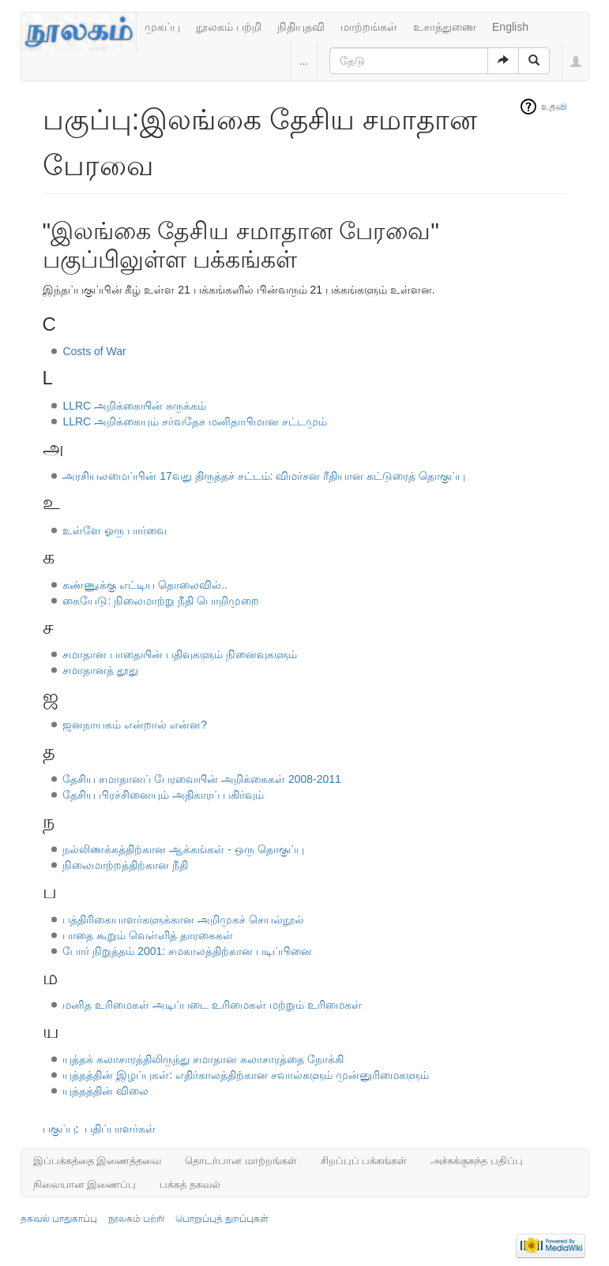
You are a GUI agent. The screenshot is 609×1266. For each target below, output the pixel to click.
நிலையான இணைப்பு (85, 1184)
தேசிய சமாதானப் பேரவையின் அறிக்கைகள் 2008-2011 (201, 779)
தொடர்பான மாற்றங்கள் (241, 1161)
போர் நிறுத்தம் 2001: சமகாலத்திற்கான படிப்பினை (187, 951)
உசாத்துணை (444, 27)
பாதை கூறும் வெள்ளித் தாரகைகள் (147, 935)
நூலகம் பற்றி (228, 27)
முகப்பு (162, 27)
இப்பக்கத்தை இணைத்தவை (97, 1161)
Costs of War (94, 351)
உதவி (554, 106)
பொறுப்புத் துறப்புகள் (222, 1218)
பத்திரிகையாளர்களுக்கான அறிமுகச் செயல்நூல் (183, 919)
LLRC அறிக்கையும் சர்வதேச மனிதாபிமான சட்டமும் (194, 421)
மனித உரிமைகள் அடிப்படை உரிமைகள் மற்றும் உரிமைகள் (211, 1004)
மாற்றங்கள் (368, 27)
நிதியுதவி (301, 27)
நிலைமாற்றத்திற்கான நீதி (125, 865)
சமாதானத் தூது (100, 670)
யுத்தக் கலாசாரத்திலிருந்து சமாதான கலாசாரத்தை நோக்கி (203, 1059)
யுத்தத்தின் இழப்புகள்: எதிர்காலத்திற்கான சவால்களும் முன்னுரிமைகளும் (245, 1075)
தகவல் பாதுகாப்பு (59, 1218)
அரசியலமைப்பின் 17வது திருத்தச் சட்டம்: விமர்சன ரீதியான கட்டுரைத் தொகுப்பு (263, 476)
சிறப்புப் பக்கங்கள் (364, 1161)
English (510, 27)
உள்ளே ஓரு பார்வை (114, 530)
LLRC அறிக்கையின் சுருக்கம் (134, 405)
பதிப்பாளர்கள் (120, 1128)
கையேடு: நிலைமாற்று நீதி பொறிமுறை (160, 600)
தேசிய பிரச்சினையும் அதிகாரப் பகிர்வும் (163, 794)
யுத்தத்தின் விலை (105, 1090)
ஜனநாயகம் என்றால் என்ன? (134, 724)
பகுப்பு (59, 1128)
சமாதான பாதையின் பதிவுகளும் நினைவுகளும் (179, 654)
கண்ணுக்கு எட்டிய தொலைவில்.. (144, 585)
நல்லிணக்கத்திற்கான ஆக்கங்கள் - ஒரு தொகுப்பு (182, 849)
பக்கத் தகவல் (190, 1184)
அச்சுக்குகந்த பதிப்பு (476, 1161)
